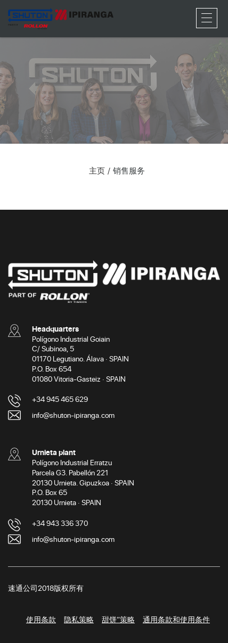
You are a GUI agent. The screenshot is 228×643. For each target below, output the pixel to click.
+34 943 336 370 (60, 523)
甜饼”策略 (118, 619)
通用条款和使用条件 (176, 619)
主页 (97, 170)
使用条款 (41, 619)
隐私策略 (79, 619)
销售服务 (129, 170)
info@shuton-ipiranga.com (73, 415)
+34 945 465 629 (60, 399)
